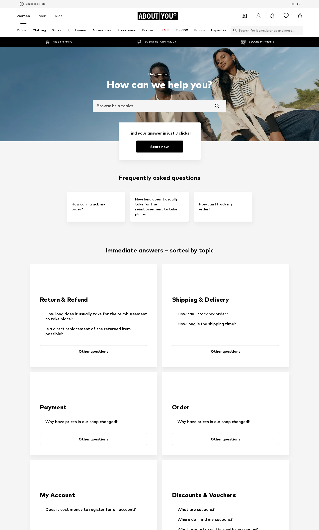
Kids (58, 16)
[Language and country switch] (296, 4)
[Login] (258, 16)
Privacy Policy (86, 502)
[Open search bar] (234, 30)
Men (42, 16)
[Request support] (160, 350)
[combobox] (159, 106)
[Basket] (300, 16)
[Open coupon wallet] (244, 16)
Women (23, 16)
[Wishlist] (286, 16)
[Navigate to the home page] (157, 16)
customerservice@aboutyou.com (111, 506)
